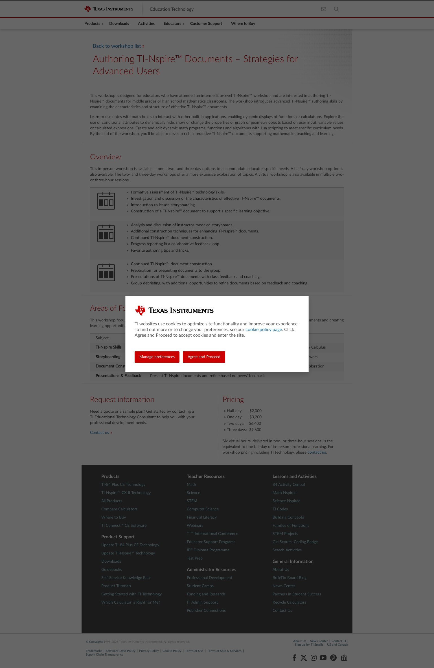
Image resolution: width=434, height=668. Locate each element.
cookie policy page (264, 329)
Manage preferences (157, 357)
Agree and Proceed (204, 357)
